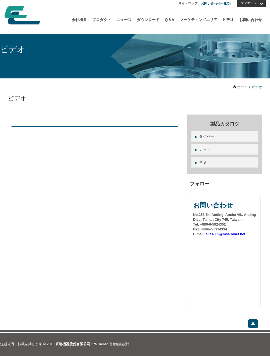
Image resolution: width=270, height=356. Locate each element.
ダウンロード (148, 20)
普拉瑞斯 (115, 344)
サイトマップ (188, 3)
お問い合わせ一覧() (216, 3)
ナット (204, 149)
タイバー (206, 136)
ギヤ (203, 162)
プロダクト (101, 20)
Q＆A (169, 20)
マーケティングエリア (198, 20)
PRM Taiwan (99, 344)
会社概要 (79, 20)
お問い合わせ (250, 20)
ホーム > (244, 87)
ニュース (124, 20)
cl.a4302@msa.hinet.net (225, 234)
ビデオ (228, 20)
